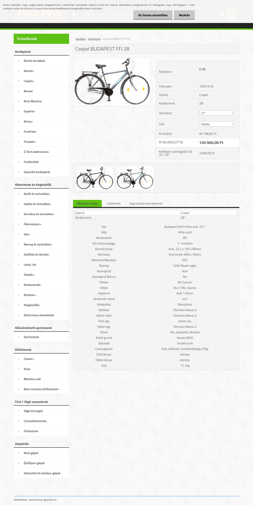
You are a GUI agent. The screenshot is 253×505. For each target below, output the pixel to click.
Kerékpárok (94, 39)
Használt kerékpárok (37, 172)
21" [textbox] (203, 113)
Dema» (28, 121)
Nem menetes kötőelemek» (41, 389)
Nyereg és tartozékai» (38, 244)
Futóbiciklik (31, 162)
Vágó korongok (33, 411)
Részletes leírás (87, 203)
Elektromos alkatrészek (39, 315)
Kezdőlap (81, 39)
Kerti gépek (31, 453)
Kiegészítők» (32, 305)
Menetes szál (32, 379)
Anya (27, 369)
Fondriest (30, 131)
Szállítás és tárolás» (37, 254)
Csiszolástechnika (35, 421)
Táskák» (29, 274)
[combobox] (217, 113)
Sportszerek (31, 337)
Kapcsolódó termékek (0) (145, 203)
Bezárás (184, 15)
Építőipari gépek (34, 463)
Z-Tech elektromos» (36, 151)
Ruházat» (30, 295)
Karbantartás (32, 285)
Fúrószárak (31, 431)
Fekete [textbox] (205, 124)
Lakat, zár (30, 264)
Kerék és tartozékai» (37, 194)
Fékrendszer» (32, 224)
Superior (29, 111)
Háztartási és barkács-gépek (42, 473)
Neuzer (28, 91)
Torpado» (30, 141)
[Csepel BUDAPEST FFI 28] (111, 59)
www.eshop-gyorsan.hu (43, 499)
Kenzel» (29, 71)
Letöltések (114, 203)
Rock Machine (33, 101)
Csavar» (29, 358)
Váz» (27, 234)
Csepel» (29, 81)
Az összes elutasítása (152, 15)
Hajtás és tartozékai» (37, 204)
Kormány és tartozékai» (39, 214)
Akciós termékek (34, 60)
